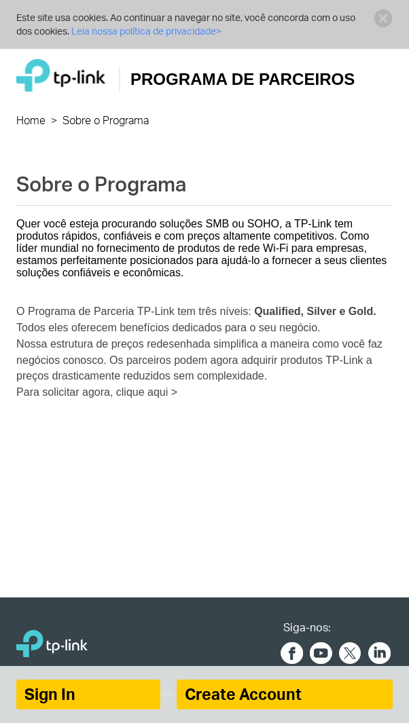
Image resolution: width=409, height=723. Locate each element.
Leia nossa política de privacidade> (146, 31)
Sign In (49, 694)
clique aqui (143, 392)
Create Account (243, 694)
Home (31, 120)
